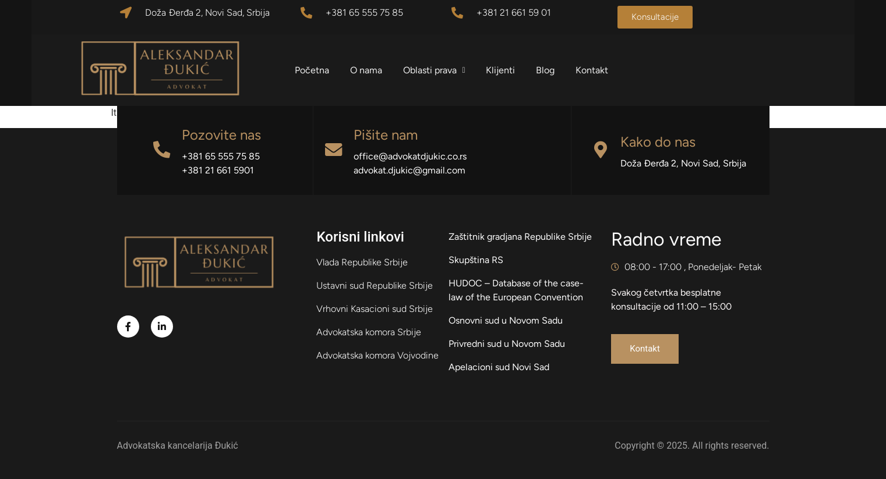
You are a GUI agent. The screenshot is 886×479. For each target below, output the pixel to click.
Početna (313, 70)
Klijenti (502, 70)
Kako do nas (658, 141)
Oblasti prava (436, 70)
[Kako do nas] (600, 150)
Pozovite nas (221, 134)
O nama (368, 70)
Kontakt (594, 70)
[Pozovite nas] (161, 150)
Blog (547, 70)
